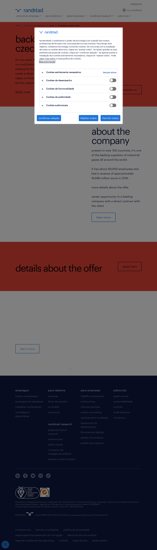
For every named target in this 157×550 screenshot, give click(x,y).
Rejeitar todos (88, 118)
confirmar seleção (48, 118)
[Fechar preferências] (5, 544)
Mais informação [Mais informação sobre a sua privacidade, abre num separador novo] (47, 61)
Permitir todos (110, 118)
